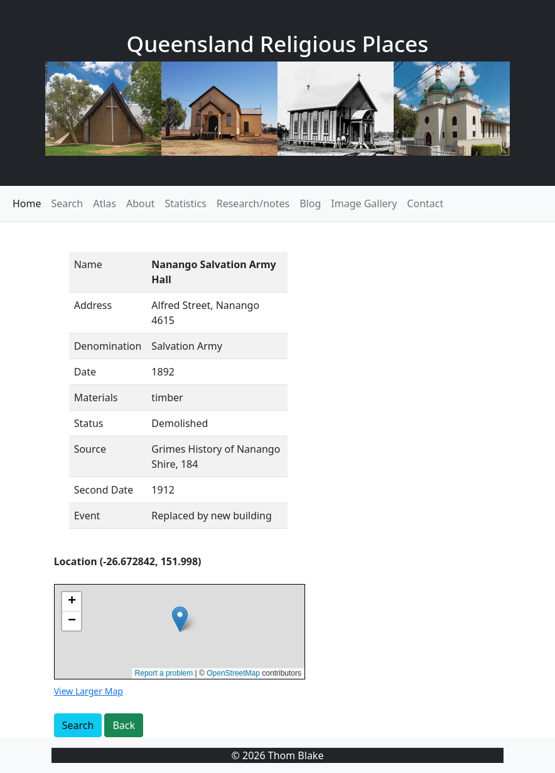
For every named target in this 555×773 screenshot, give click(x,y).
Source (90, 449)
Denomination (108, 346)
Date (85, 372)
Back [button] (123, 725)
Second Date (104, 490)
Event (87, 515)
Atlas (104, 203)
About (140, 203)
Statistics (185, 203)
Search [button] (78, 725)
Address (93, 305)
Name (88, 264)
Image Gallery (364, 203)
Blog (310, 203)
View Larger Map (88, 691)
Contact (425, 203)
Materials (96, 397)
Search (67, 203)
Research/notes (253, 203)
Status (89, 423)
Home (27, 203)
